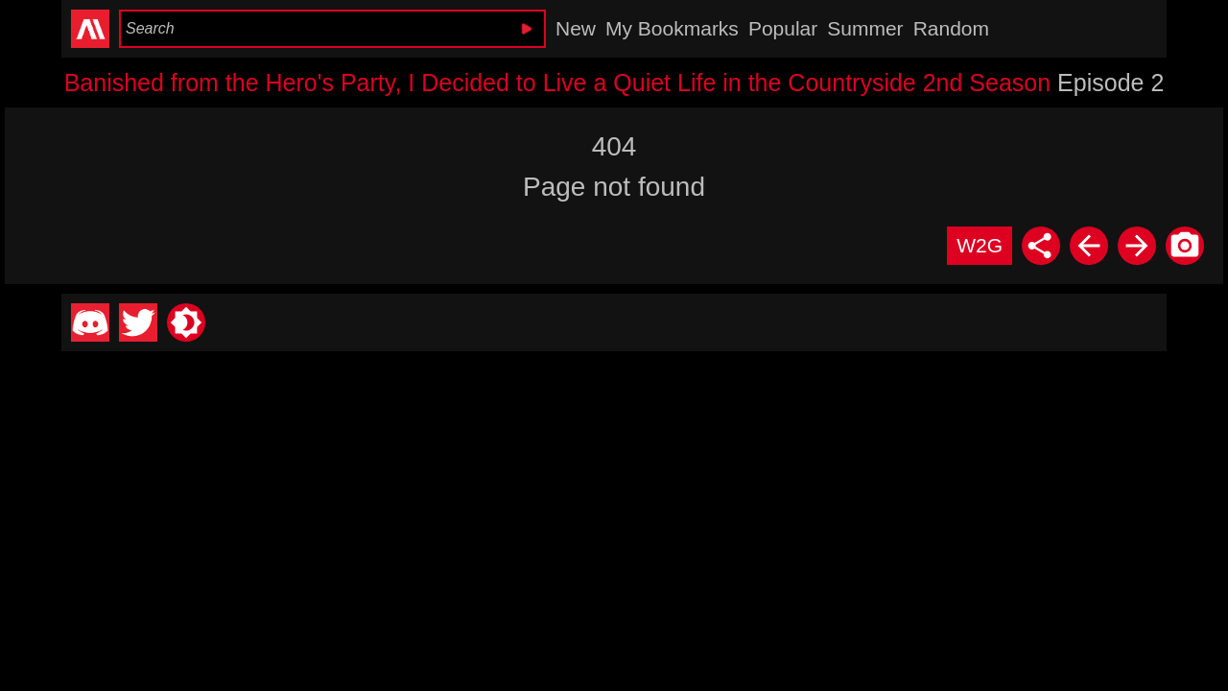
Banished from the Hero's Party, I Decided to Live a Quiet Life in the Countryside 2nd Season (557, 82)
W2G (979, 245)
